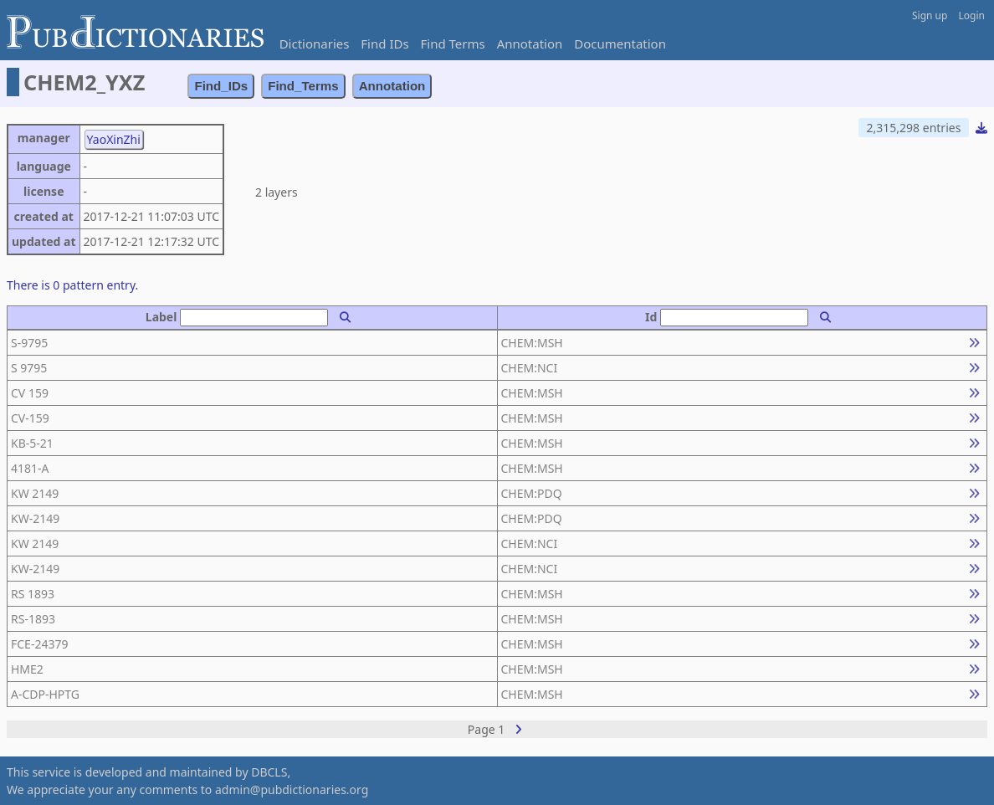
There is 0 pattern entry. (72, 285)
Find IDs (384, 43)
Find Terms (453, 43)
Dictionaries (314, 43)
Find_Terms (303, 86)
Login (972, 15)
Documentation (620, 43)
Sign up (929, 15)
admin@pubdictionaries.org (291, 789)
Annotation (530, 43)
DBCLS (269, 772)
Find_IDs (221, 86)
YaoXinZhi (114, 139)
